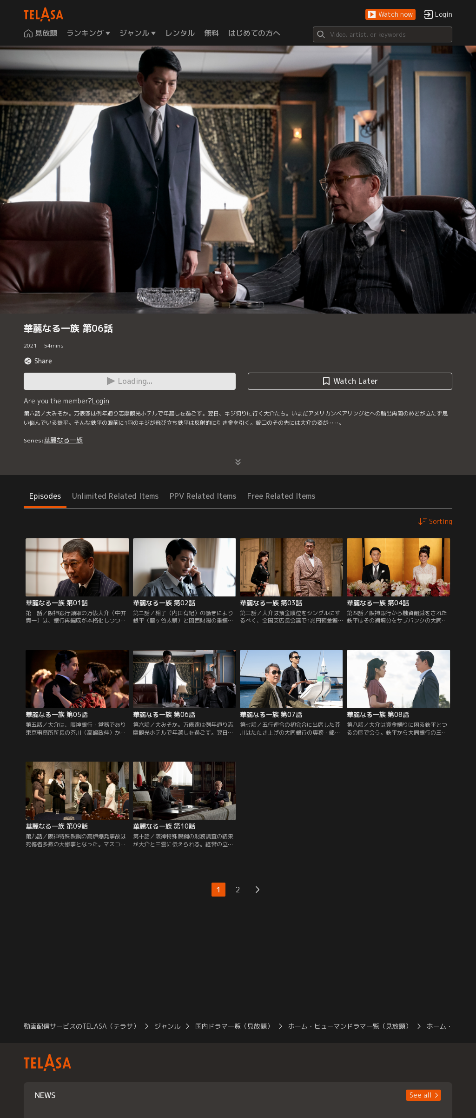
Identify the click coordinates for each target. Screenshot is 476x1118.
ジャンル (167, 1026)
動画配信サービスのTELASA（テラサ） (81, 1026)
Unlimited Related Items (115, 496)
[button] (390, 14)
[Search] (382, 34)
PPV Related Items (203, 496)
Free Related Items (281, 496)
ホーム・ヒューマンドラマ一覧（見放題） (350, 1026)
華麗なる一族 (63, 439)
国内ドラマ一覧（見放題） (234, 1026)
